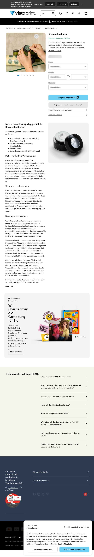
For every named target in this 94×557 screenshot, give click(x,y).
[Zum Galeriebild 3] (24, 75)
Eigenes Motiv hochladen (68, 106)
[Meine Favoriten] (73, 13)
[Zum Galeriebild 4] (27, 75)
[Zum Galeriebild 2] (21, 75)
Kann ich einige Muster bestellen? (55, 413)
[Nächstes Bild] (91, 21)
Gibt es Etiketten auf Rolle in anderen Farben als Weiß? (60, 434)
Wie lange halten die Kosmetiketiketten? (57, 396)
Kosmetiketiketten (51, 28)
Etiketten (38, 28)
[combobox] (46, 13)
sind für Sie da (13, 488)
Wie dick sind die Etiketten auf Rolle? (56, 377)
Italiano (74, 4)
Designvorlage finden (68, 98)
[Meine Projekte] (67, 13)
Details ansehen (54, 51)
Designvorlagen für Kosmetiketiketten (23, 282)
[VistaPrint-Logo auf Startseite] (23, 13)
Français (62, 4)
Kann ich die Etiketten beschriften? (55, 405)
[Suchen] (53, 13)
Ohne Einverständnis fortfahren (76, 527)
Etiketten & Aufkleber (24, 28)
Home (19, 537)
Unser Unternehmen (61, 480)
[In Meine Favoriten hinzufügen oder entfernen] (36, 36)
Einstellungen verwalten (43, 549)
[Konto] (79, 13)
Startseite (9, 28)
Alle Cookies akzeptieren (74, 549)
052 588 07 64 (10, 537)
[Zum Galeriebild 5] (30, 75)
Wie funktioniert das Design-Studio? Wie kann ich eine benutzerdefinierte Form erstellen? (61, 386)
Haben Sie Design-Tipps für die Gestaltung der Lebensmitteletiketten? (60, 445)
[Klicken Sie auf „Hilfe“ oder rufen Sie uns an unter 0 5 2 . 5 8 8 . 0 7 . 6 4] (60, 13)
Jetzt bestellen (71, 21)
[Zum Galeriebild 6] (33, 75)
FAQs (9, 286)
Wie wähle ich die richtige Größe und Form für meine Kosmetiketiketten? (60, 423)
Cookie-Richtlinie (65, 544)
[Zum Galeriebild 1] (18, 75)
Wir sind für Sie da (61, 472)
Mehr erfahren (16, 352)
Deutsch (50, 4)
